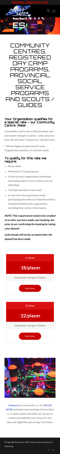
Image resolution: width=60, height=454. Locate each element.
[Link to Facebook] (48, 450)
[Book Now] (30, 288)
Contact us (14, 405)
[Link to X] (53, 450)
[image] (24, 11)
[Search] (47, 11)
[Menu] (54, 11)
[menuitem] (47, 11)
